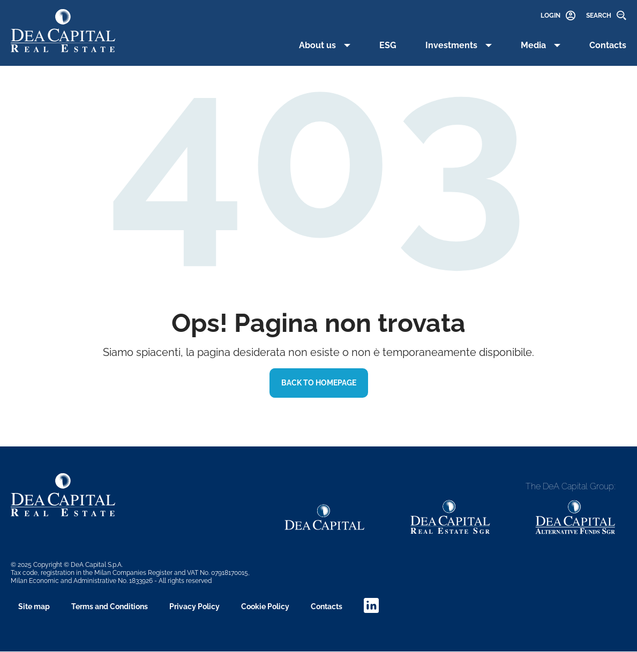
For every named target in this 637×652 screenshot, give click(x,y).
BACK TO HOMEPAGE (318, 382)
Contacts (607, 45)
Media (533, 45)
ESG (387, 45)
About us (317, 45)
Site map (34, 606)
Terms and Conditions (109, 606)
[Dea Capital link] (324, 517)
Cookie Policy (265, 606)
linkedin (371, 605)
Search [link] (598, 15)
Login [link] (550, 15)
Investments (451, 45)
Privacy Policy (194, 606)
